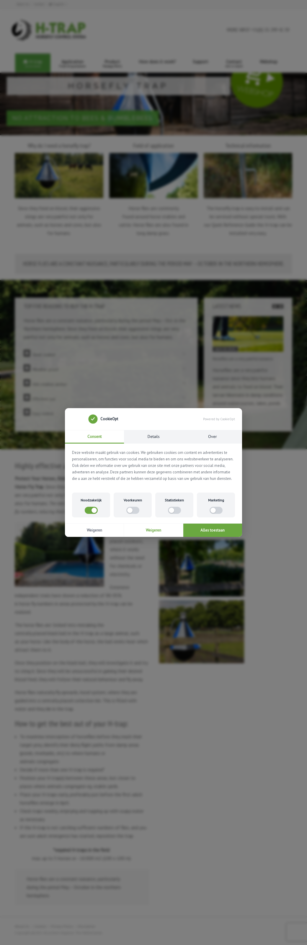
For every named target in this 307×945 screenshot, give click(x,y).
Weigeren (94, 530)
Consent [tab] (94, 436)
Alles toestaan (212, 530)
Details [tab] (154, 436)
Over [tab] (212, 436)
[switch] (91, 510)
